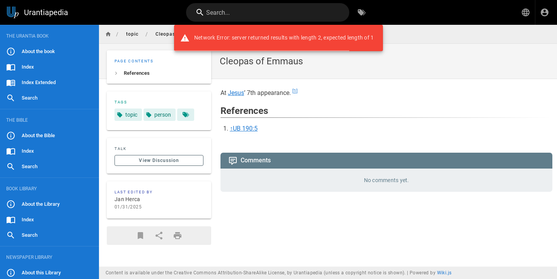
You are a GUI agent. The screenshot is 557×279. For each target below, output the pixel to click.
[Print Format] (177, 235)
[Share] (159, 235)
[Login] (544, 12)
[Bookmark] (140, 235)
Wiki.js (444, 273)
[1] (294, 91)
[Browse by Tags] (361, 12)
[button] (525, 12)
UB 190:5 (245, 128)
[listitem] (159, 73)
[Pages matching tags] (185, 114)
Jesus (236, 92)
